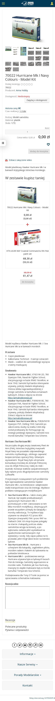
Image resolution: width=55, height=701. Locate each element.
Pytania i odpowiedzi (17, 630)
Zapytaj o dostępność (37, 100)
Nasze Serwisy (27, 664)
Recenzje (10, 620)
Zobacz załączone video (20, 160)
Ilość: (47, 128)
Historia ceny (12, 108)
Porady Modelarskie (27, 675)
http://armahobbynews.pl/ (20, 397)
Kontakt (27, 685)
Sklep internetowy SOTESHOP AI (42, 698)
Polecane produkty (16, 626)
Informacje (27, 654)
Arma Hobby (22, 90)
